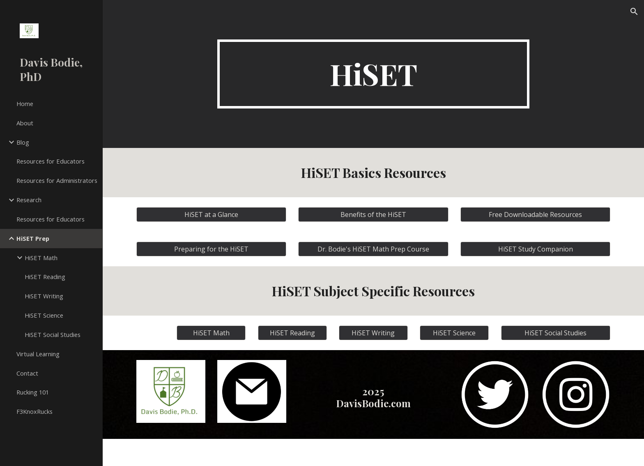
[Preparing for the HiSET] (211, 249)
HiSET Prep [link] (32, 238)
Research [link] (28, 200)
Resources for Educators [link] (50, 161)
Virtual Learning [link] (38, 354)
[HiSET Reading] (292, 333)
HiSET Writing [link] (44, 296)
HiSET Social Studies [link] (52, 334)
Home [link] (24, 103)
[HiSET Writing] (373, 333)
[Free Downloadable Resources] (535, 214)
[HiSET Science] (454, 333)
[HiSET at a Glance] (211, 214)
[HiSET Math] (211, 333)
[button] (634, 11)
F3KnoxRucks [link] (34, 411)
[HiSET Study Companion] (535, 249)
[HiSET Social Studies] (555, 333)
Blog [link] (22, 142)
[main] (373, 73)
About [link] (24, 123)
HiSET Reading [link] (45, 276)
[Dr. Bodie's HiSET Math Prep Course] (373, 249)
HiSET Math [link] (41, 258)
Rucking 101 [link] (32, 392)
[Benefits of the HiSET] (373, 214)
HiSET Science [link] (44, 315)
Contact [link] (27, 373)
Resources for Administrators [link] (56, 180)
